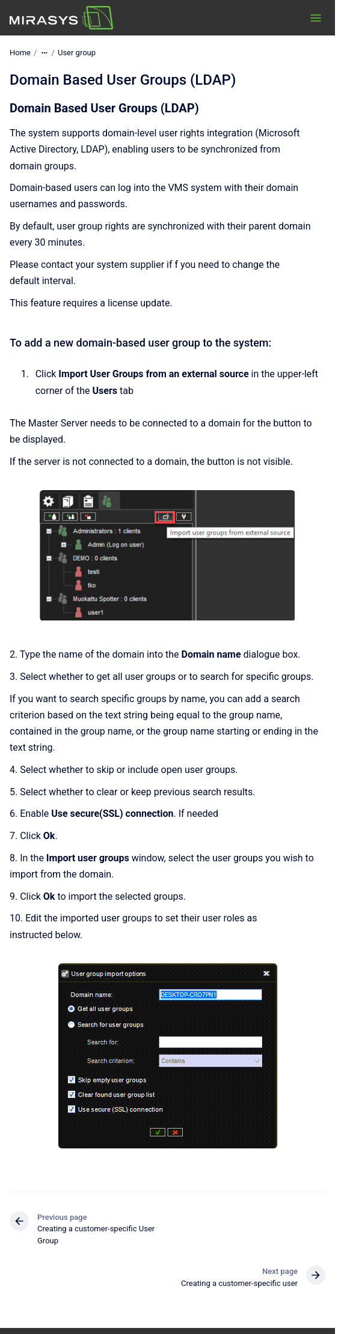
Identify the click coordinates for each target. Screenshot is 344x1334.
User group (77, 52)
